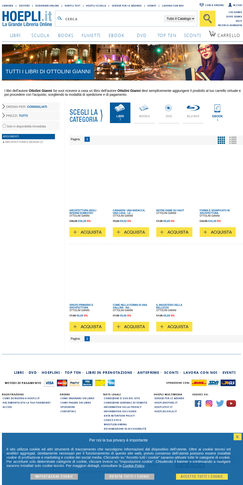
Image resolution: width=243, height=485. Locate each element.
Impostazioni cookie (54, 476)
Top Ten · (74, 372)
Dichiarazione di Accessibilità (125, 428)
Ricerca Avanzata (230, 25)
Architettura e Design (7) (24, 141)
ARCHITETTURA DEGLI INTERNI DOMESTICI (82, 211)
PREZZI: (17, 116)
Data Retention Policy (119, 415)
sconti (192, 35)
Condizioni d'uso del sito (122, 398)
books (66, 35)
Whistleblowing (115, 424)
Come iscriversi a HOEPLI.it (21, 398)
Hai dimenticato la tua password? (27, 402)
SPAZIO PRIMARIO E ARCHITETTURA (81, 306)
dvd (142, 35)
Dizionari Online (47, 5)
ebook (116, 35)
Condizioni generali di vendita (125, 402)
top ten (167, 35)
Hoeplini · (52, 372)
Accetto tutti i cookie (202, 476)
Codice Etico (113, 420)
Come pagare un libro (76, 402)
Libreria (7, 5)
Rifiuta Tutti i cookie (129, 476)
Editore (24, 5)
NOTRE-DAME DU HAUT (170, 210)
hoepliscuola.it (166, 411)
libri (15, 35)
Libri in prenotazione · (110, 372)
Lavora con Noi (173, 5)
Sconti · (172, 372)
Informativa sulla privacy (123, 406)
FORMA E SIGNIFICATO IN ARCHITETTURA (215, 211)
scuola (40, 35)
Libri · (20, 372)
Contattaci (68, 411)
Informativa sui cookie (120, 411)
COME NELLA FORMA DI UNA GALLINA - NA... (130, 306)
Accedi (237, 5)
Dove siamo (234, 16)
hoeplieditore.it (166, 402)
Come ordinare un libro (77, 398)
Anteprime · (149, 372)
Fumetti (91, 35)
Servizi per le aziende (127, 5)
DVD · (34, 372)
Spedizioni (68, 406)
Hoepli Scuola (96, 5)
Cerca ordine (214, 5)
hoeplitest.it (164, 406)
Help (239, 20)
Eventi (152, 5)
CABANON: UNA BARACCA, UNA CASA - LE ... (129, 211)
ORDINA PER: (26, 107)
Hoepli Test (73, 5)
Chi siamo (235, 12)
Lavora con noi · (201, 372)
